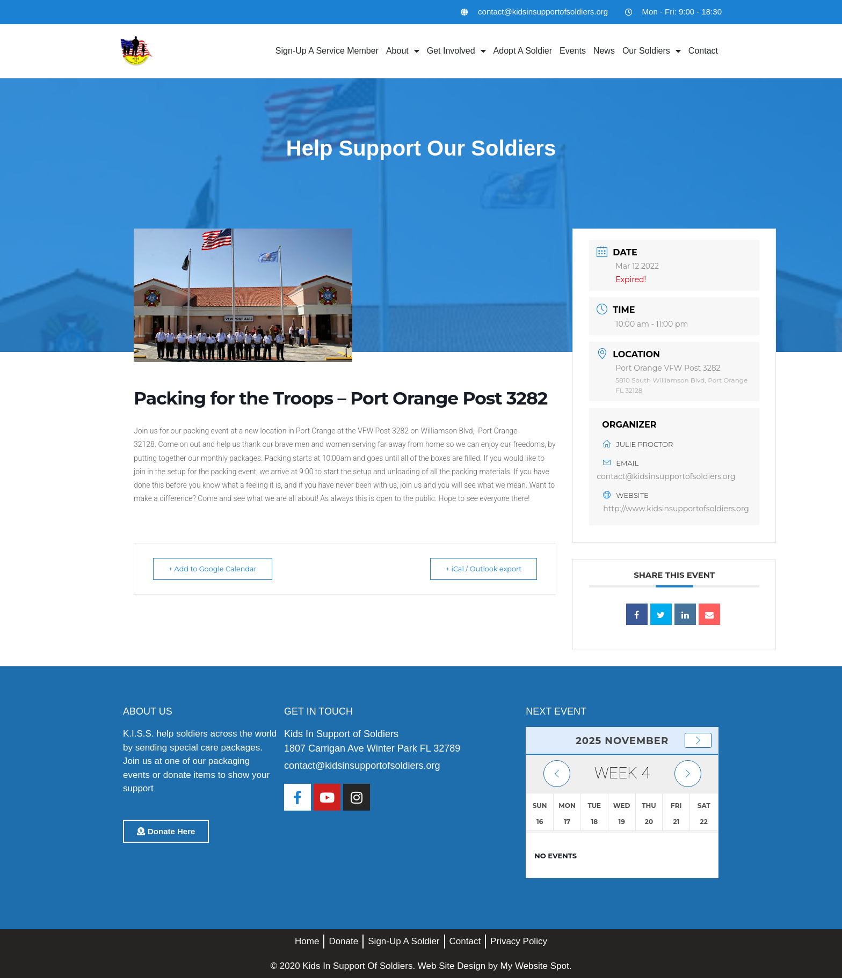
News (604, 50)
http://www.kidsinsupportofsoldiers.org (676, 508)
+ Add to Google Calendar (216, 568)
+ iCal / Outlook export (479, 568)
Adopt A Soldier (522, 50)
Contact (703, 50)
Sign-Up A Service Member (327, 50)
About (402, 51)
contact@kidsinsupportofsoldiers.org (666, 476)
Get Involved (456, 51)
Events (573, 50)
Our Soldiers (651, 51)
